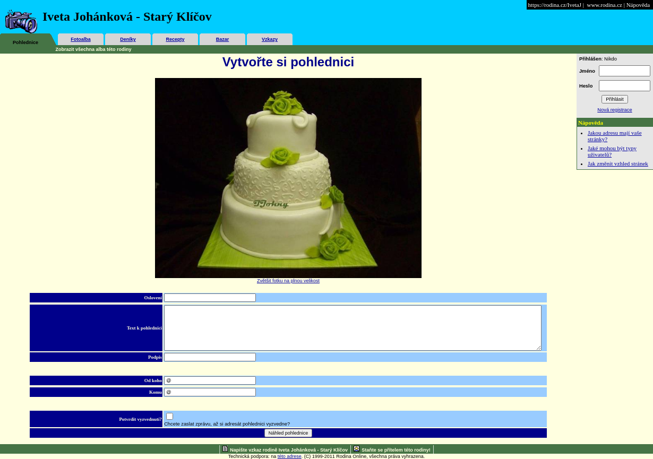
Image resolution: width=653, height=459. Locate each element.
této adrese (290, 456)
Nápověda (638, 5)
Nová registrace (614, 109)
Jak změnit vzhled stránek (618, 163)
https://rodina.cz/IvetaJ (555, 5)
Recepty (175, 39)
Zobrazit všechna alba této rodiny (94, 49)
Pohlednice (25, 42)
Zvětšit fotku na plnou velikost (288, 280)
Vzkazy (270, 39)
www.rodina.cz (604, 5)
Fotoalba (81, 39)
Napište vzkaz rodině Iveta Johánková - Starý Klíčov (289, 450)
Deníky (128, 39)
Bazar (222, 39)
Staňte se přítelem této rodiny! (396, 450)
